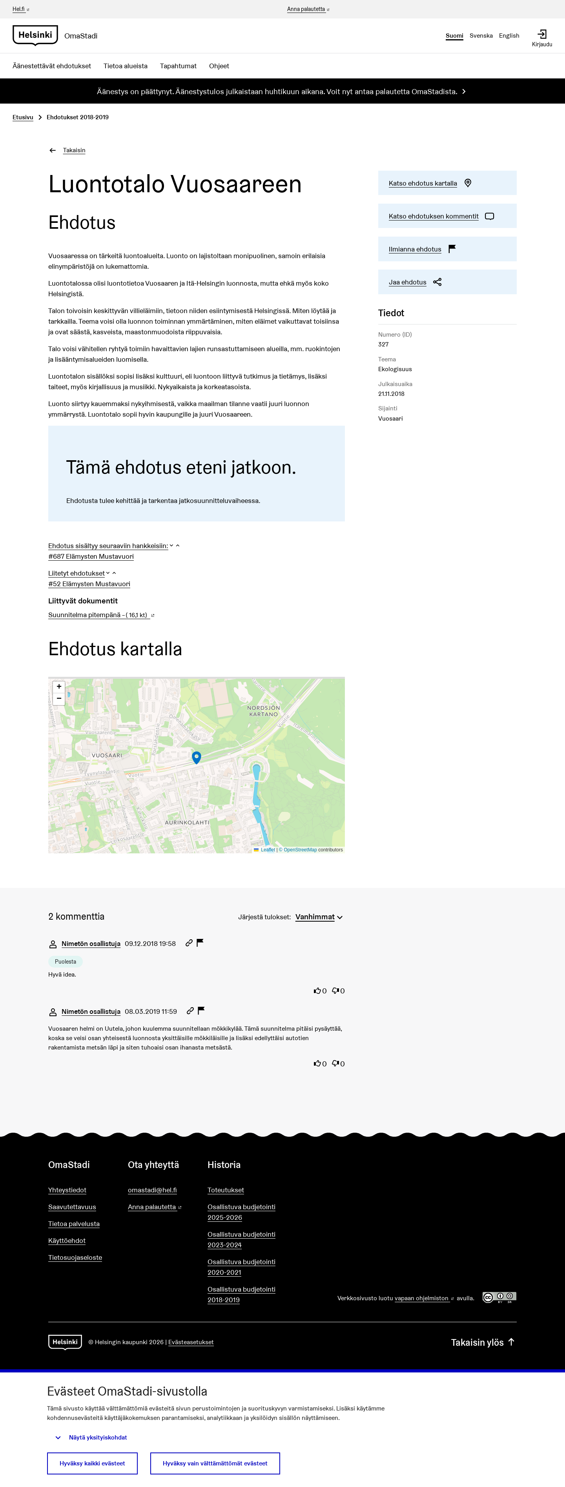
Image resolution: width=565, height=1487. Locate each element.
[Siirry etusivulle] (58, 36)
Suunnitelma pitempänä (102, 614)
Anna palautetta (309, 9)
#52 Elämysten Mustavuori (89, 583)
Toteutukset (226, 1189)
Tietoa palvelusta (74, 1223)
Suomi (454, 35)
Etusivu (23, 117)
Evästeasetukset (191, 1342)
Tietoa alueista (126, 65)
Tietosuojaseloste (75, 1257)
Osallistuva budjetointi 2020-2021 (241, 1267)
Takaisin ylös (484, 1342)
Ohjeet (219, 65)
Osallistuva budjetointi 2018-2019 (241, 1294)
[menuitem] (320, 915)
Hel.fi (22, 9)
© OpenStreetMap (298, 850)
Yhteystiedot (67, 1189)
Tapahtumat (178, 65)
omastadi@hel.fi (152, 1189)
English (509, 35)
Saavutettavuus (72, 1206)
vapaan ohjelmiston (425, 1298)
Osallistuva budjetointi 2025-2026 (241, 1212)
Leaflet (264, 850)
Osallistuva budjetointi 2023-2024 (241, 1239)
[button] (114, 545)
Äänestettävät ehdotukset (52, 65)
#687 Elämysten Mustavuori (91, 556)
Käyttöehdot (67, 1240)
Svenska (481, 35)
